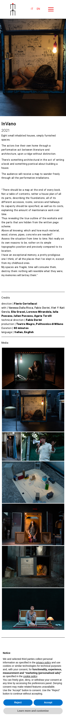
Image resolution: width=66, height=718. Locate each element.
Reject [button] (18, 702)
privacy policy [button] (43, 662)
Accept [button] (48, 702)
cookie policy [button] (30, 676)
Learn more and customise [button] (33, 710)
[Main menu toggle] (50, 9)
